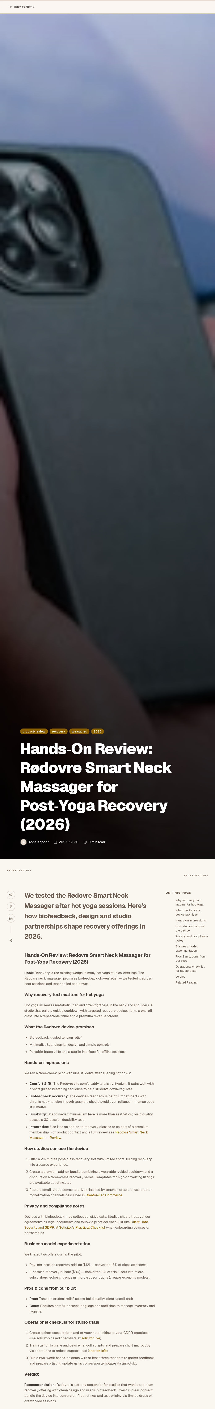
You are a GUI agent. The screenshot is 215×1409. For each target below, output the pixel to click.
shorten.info (98, 1351)
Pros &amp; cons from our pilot (191, 959)
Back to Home (21, 7)
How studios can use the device (190, 928)
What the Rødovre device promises (188, 912)
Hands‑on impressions (191, 920)
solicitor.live (90, 1338)
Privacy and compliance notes (192, 938)
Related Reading (187, 982)
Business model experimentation (186, 948)
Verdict (180, 976)
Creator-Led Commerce (103, 1195)
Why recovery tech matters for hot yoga (189, 902)
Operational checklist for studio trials (190, 969)
